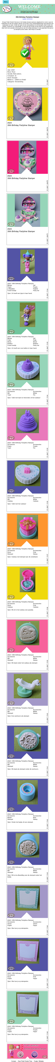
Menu (6, 2)
